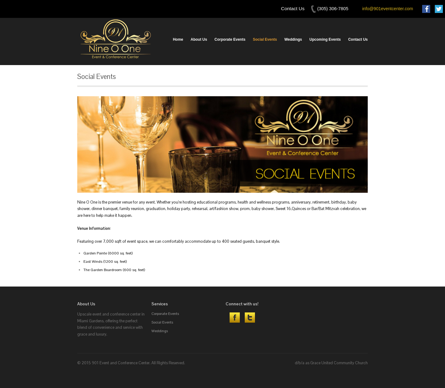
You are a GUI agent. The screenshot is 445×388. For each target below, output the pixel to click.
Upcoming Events (325, 39)
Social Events (265, 39)
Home (178, 39)
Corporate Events (229, 39)
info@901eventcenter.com (387, 8)
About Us (199, 39)
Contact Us (358, 39)
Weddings (293, 39)
